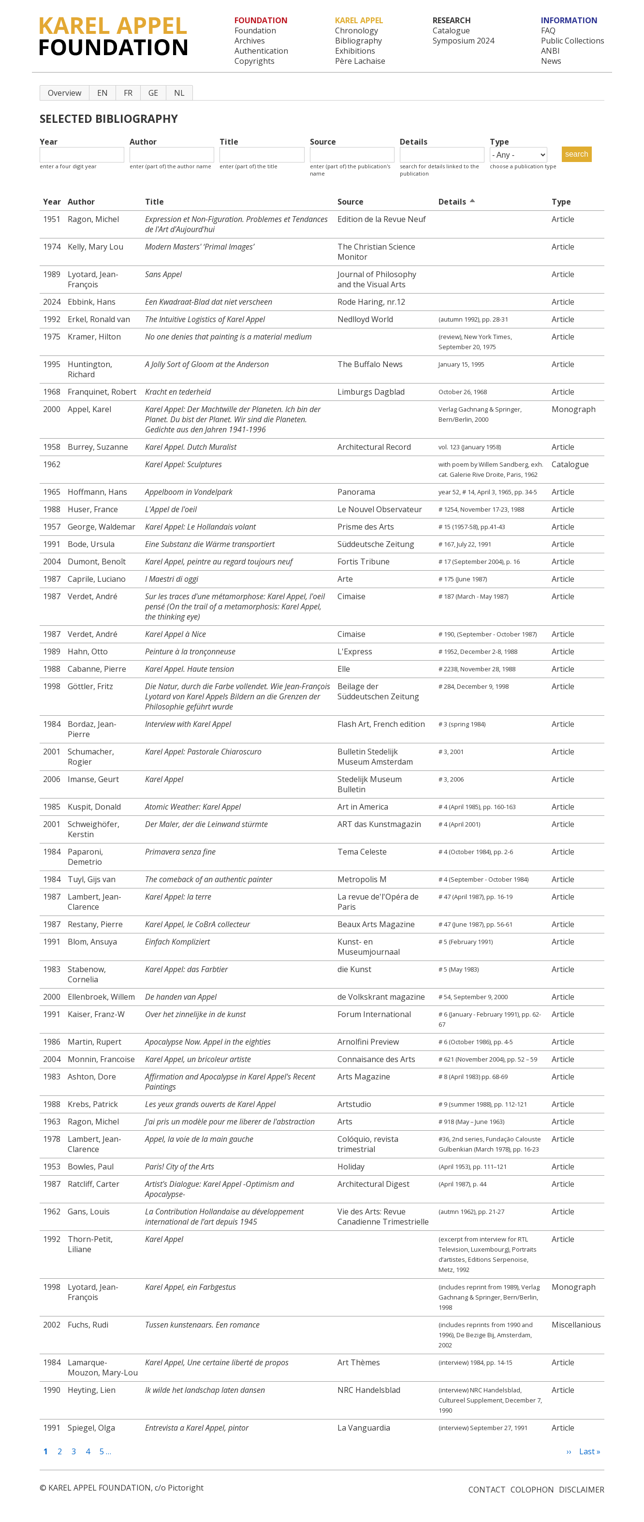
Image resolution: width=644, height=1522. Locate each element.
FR (128, 93)
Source (323, 142)
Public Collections (572, 41)
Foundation (255, 31)
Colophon (532, 1489)
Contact (487, 1489)
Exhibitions (355, 51)
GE (153, 93)
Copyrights (254, 61)
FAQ (548, 31)
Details (413, 142)
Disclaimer (581, 1489)
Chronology (356, 31)
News (551, 61)
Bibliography (358, 41)
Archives (249, 41)
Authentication (261, 51)
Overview (64, 93)
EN (102, 93)
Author (143, 142)
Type (499, 142)
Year (49, 142)
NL (179, 93)
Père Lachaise (360, 61)
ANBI (550, 51)
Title (229, 142)
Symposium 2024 (463, 41)
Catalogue (451, 31)
